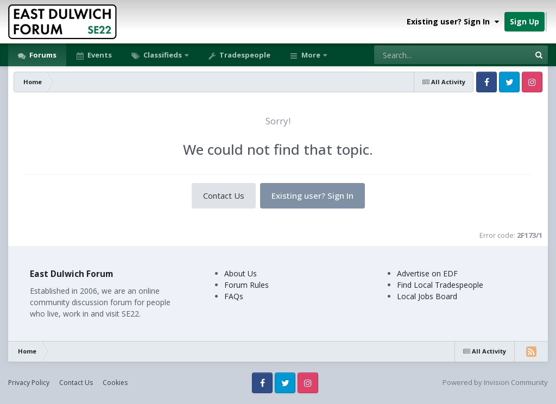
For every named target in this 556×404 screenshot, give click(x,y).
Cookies (115, 382)
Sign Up (524, 21)
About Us (240, 273)
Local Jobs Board (427, 296)
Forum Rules (246, 285)
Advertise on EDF (427, 273)
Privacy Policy (28, 382)
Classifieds (163, 55)
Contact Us (223, 195)
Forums (42, 55)
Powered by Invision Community (495, 382)
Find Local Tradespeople (440, 285)
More (311, 55)
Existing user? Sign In (453, 21)
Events (99, 55)
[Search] (423, 55)
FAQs (233, 296)
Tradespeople (244, 55)
